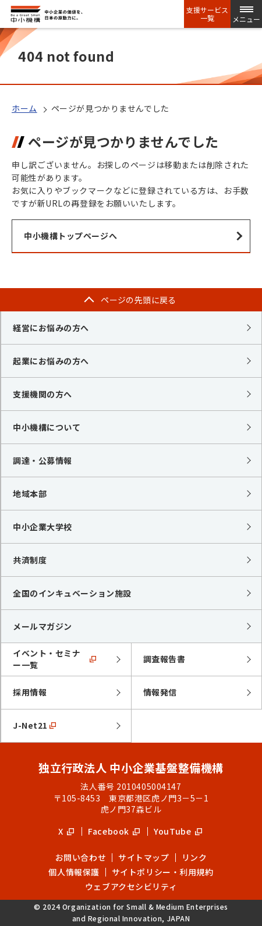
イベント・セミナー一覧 (54, 658)
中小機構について (46, 427)
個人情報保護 (73, 872)
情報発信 (160, 692)
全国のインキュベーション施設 (72, 593)
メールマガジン (42, 626)
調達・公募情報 (42, 460)
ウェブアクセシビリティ (131, 886)
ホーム (24, 108)
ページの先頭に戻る (138, 300)
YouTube (177, 831)
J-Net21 (34, 725)
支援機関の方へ (42, 394)
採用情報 (30, 692)
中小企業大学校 (42, 527)
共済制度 (30, 560)
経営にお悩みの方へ (51, 327)
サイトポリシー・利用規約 (163, 872)
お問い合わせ (80, 857)
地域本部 (30, 493)
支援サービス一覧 (207, 14)
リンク (194, 857)
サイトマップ (143, 857)
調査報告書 (164, 659)
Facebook (114, 831)
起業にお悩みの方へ (51, 361)
